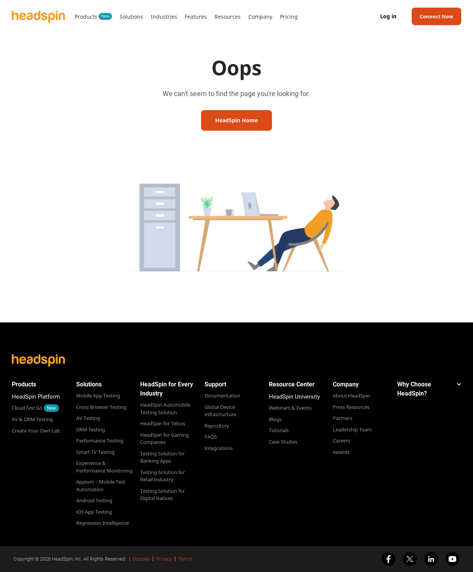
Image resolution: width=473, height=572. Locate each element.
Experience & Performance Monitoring (104, 467)
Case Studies (283, 441)
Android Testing (94, 500)
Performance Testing (99, 440)
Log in (388, 16)
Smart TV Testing (95, 452)
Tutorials (279, 430)
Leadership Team (352, 429)
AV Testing (88, 418)
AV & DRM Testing (32, 419)
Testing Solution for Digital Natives (162, 494)
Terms (185, 558)
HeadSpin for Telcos (162, 423)
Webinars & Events (290, 407)
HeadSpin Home (236, 120)
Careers (341, 440)
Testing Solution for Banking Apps (162, 457)
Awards (341, 452)
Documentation (222, 395)
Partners (342, 418)
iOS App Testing (94, 511)
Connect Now (436, 16)
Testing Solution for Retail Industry (162, 476)
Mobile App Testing (98, 395)
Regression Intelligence (102, 522)
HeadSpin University (294, 396)
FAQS (211, 436)
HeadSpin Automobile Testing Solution (165, 408)
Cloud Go (27, 407)
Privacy (164, 558)
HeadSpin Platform (36, 396)
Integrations (219, 448)
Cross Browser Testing (101, 407)
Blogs (275, 419)
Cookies (141, 559)
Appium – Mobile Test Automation (100, 485)
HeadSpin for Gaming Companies (164, 438)
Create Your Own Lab (36, 430)
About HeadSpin (351, 395)
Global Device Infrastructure (220, 411)
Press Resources (351, 407)
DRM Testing (90, 429)
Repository (217, 425)
